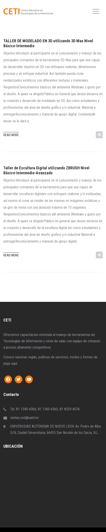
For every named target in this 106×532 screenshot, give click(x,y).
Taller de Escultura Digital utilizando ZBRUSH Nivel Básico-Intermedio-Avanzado (46, 170)
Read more (11, 135)
